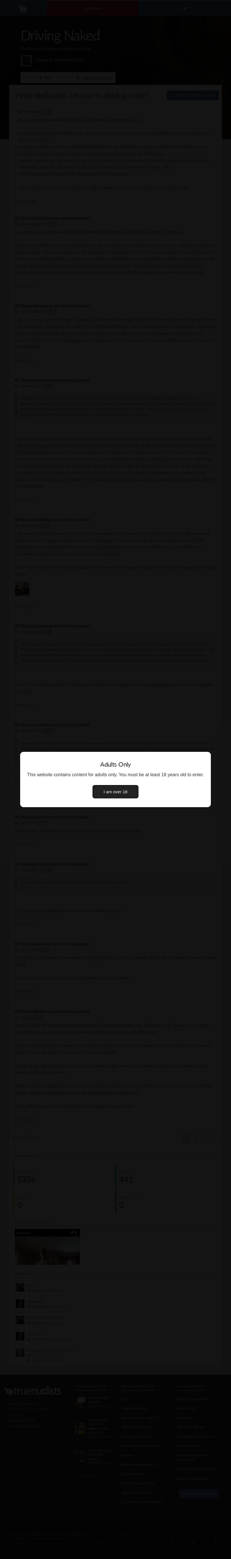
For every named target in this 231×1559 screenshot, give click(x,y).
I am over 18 (115, 791)
